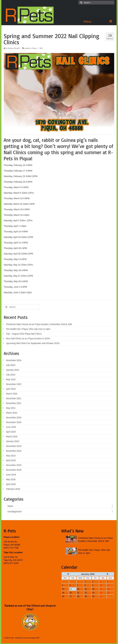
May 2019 (10, 455)
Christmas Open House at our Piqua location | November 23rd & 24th (39, 324)
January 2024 (12, 370)
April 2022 (11, 389)
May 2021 (10, 408)
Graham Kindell (13, 48)
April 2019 (11, 460)
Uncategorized (14, 511)
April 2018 (11, 484)
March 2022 (11, 393)
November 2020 (13, 422)
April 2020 (11, 432)
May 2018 (10, 479)
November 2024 (13, 360)
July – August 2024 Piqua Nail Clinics (23, 334)
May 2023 (10, 379)
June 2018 (11, 474)
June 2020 (11, 427)
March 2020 (11, 436)
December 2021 (13, 398)
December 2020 (13, 417)
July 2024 (10, 365)
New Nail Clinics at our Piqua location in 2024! (28, 338)
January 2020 (12, 441)
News (34, 48)
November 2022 (13, 384)
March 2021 (11, 413)
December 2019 (13, 446)
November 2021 (13, 403)
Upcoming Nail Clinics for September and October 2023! (33, 343)
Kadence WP (34, 638)
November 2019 (13, 451)
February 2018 (13, 489)
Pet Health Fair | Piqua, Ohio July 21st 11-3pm (28, 329)
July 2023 (10, 374)
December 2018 (13, 465)
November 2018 (13, 470)
